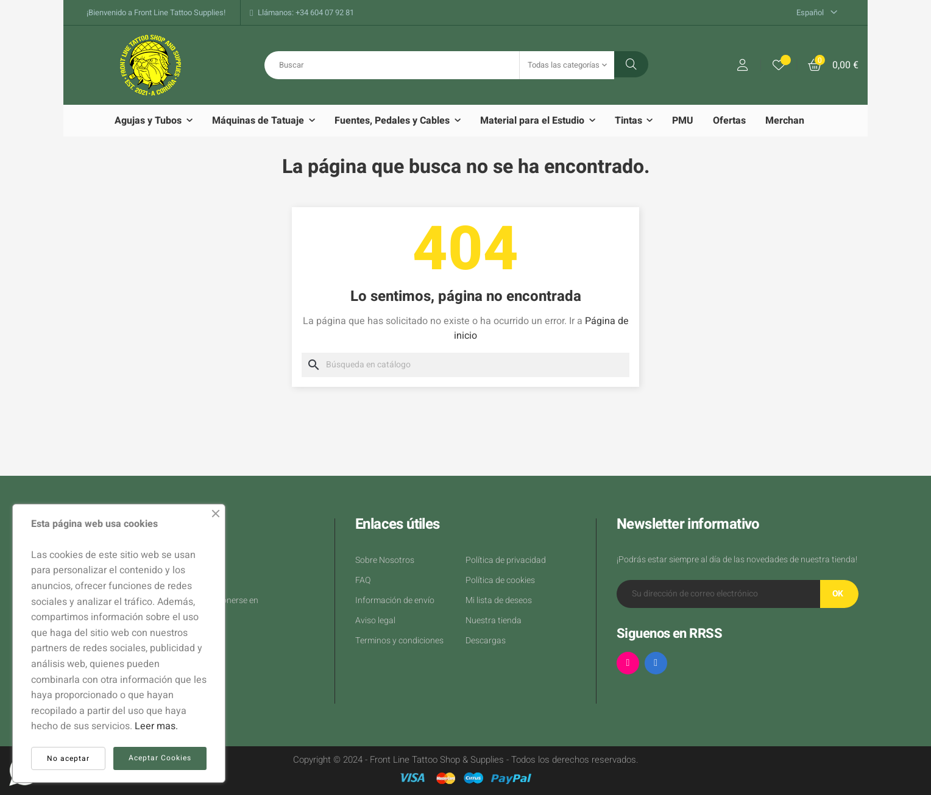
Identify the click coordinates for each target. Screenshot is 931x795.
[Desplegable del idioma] (816, 13)
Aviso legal (375, 620)
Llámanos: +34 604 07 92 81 (306, 12)
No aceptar (68, 758)
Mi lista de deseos (499, 600)
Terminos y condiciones (399, 640)
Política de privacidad (506, 560)
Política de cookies (500, 580)
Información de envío (394, 600)
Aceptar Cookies (160, 757)
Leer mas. (156, 726)
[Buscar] (465, 365)
